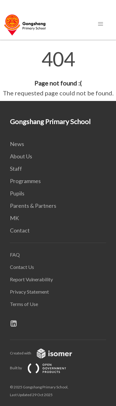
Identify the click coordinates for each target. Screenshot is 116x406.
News (17, 143)
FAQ (15, 254)
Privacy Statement (29, 292)
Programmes (25, 181)
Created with (46, 353)
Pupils (17, 193)
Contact (20, 230)
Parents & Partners (33, 205)
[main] (58, 73)
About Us (21, 156)
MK (14, 218)
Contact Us (22, 267)
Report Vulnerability (31, 279)
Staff (16, 168)
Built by (43, 368)
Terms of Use (24, 304)
